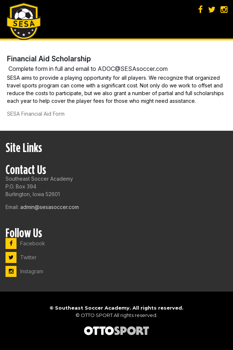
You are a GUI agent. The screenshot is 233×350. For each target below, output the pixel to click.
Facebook (25, 243)
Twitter (21, 257)
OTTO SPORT (97, 315)
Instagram (24, 271)
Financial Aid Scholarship (49, 58)
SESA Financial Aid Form (36, 114)
